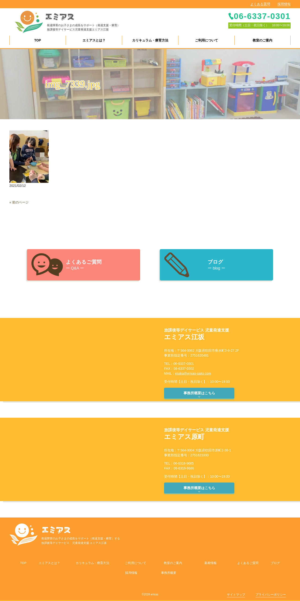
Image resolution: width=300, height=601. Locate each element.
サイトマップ (236, 594)
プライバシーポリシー (270, 594)
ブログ (275, 563)
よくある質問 (260, 4)
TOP (23, 563)
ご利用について (135, 563)
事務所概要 (168, 573)
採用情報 (284, 4)
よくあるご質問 (248, 563)
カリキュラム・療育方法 (92, 563)
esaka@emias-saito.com (193, 373)
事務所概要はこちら (199, 394)
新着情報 (210, 563)
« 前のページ (19, 202)
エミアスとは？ (49, 563)
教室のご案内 (173, 563)
